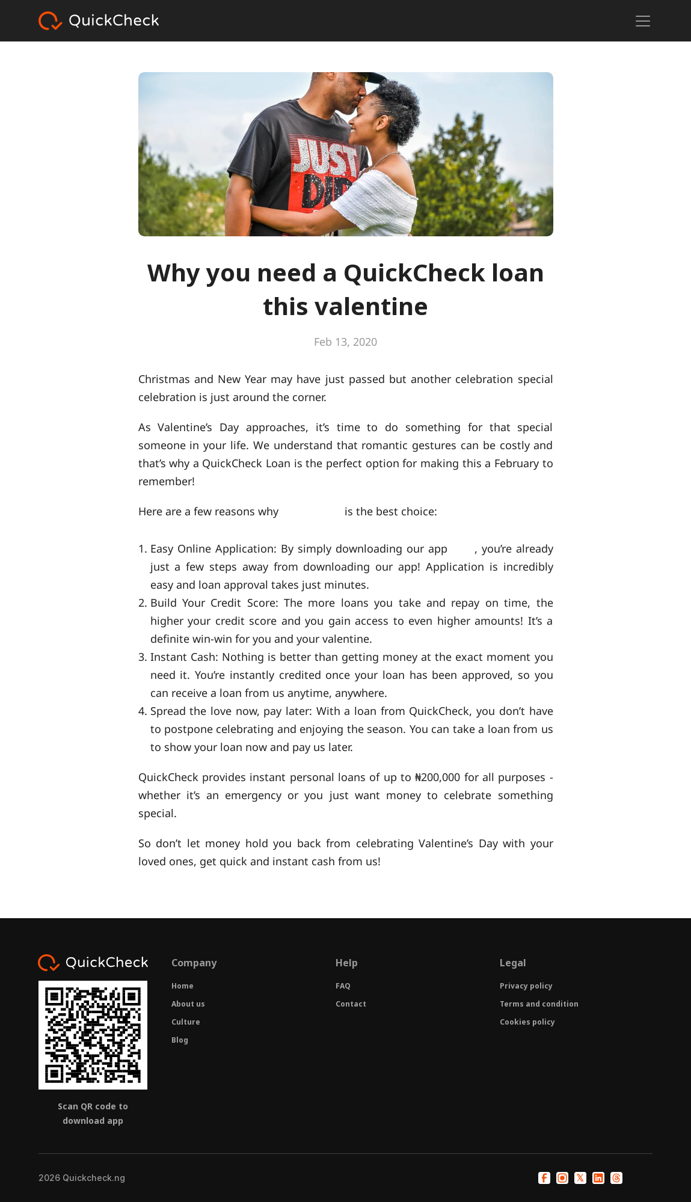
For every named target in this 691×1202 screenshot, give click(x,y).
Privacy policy (526, 986)
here (463, 548)
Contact (351, 1004)
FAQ (343, 986)
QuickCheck (311, 511)
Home (182, 986)
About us (188, 1004)
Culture (185, 1022)
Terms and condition (539, 1004)
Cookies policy (527, 1022)
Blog (179, 1040)
